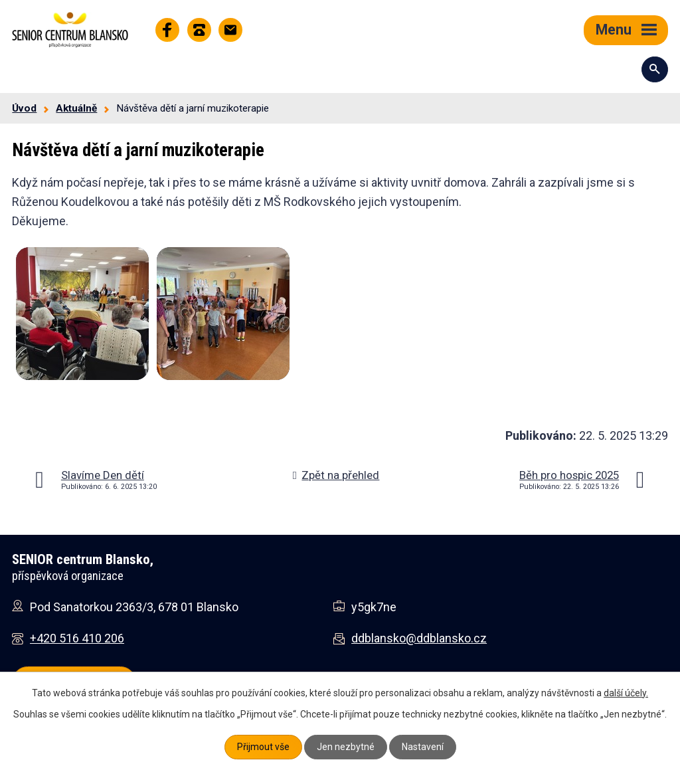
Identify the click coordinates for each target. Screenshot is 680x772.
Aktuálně (76, 108)
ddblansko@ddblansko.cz (419, 638)
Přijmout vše (263, 746)
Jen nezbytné (346, 746)
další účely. (626, 693)
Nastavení (423, 746)
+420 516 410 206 (77, 638)
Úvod (24, 108)
